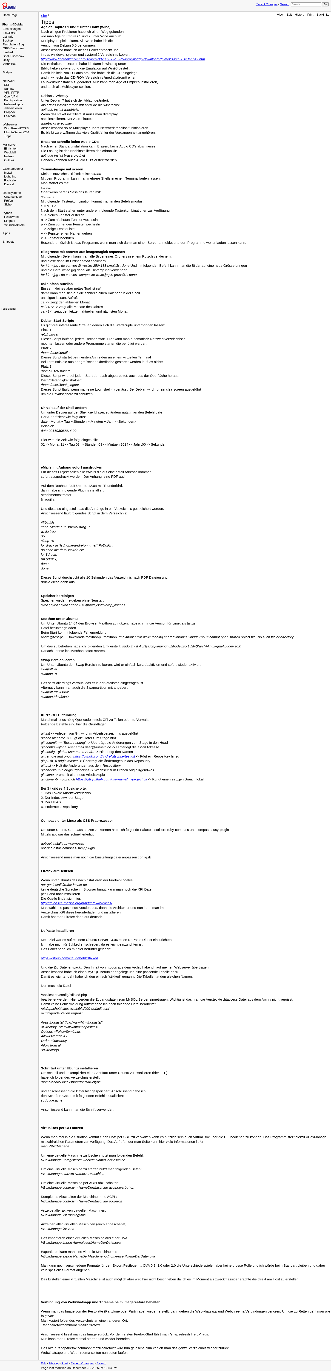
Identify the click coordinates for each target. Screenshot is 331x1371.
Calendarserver (13, 168)
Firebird (8, 52)
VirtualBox (9, 64)
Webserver (10, 124)
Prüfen (8, 200)
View (280, 14)
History (299, 14)
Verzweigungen (14, 224)
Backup (8, 40)
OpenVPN (11, 96)
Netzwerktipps (13, 104)
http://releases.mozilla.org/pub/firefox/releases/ (76, 903)
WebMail (10, 152)
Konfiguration (13, 100)
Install (8, 172)
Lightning (10, 176)
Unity (6, 60)
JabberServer (13, 108)
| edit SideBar (8, 308)
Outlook (9, 160)
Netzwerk (9, 81)
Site (44, 16)
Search (284, 4)
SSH (7, 84)
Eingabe (9, 220)
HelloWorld (11, 217)
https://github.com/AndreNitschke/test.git (104, 756)
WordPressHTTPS (16, 128)
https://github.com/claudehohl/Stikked (69, 958)
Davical (9, 184)
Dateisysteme (12, 192)
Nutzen (9, 156)
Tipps (7, 136)
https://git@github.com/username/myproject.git (111, 779)
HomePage (10, 15)
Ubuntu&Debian (13, 24)
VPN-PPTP (11, 92)
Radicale (10, 180)
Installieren (10, 32)
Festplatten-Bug (13, 44)
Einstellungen (12, 29)
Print (310, 14)
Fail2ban (10, 116)
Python (7, 213)
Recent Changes (266, 4)
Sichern (9, 204)
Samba (9, 88)
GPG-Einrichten (13, 48)
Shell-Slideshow (13, 56)
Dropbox (9, 112)
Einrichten (10, 148)
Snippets (8, 241)
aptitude (8, 36)
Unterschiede (13, 196)
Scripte (7, 72)
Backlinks (323, 14)
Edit (289, 14)
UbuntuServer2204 (16, 132)
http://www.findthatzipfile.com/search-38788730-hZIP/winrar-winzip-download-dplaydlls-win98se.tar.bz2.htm (123, 59)
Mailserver (10, 144)
